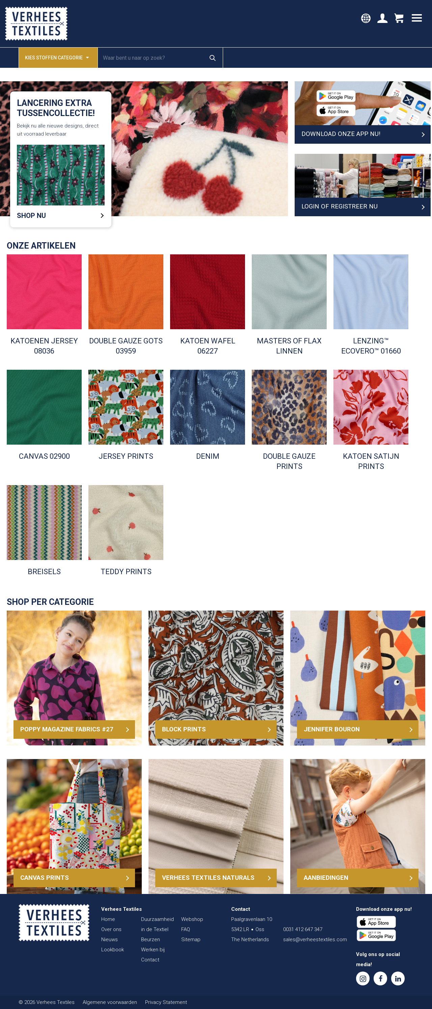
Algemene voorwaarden (110, 1002)
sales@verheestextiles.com (315, 939)
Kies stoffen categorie (57, 57)
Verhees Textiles (36, 23)
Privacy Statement (166, 1002)
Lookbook (112, 950)
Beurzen (150, 939)
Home (108, 919)
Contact (150, 960)
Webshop (192, 919)
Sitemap (190, 939)
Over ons (111, 929)
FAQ (185, 929)
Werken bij (153, 950)
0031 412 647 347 (302, 929)
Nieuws (109, 939)
